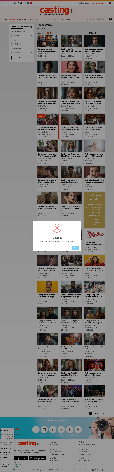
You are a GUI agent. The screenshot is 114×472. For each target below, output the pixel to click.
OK (75, 247)
